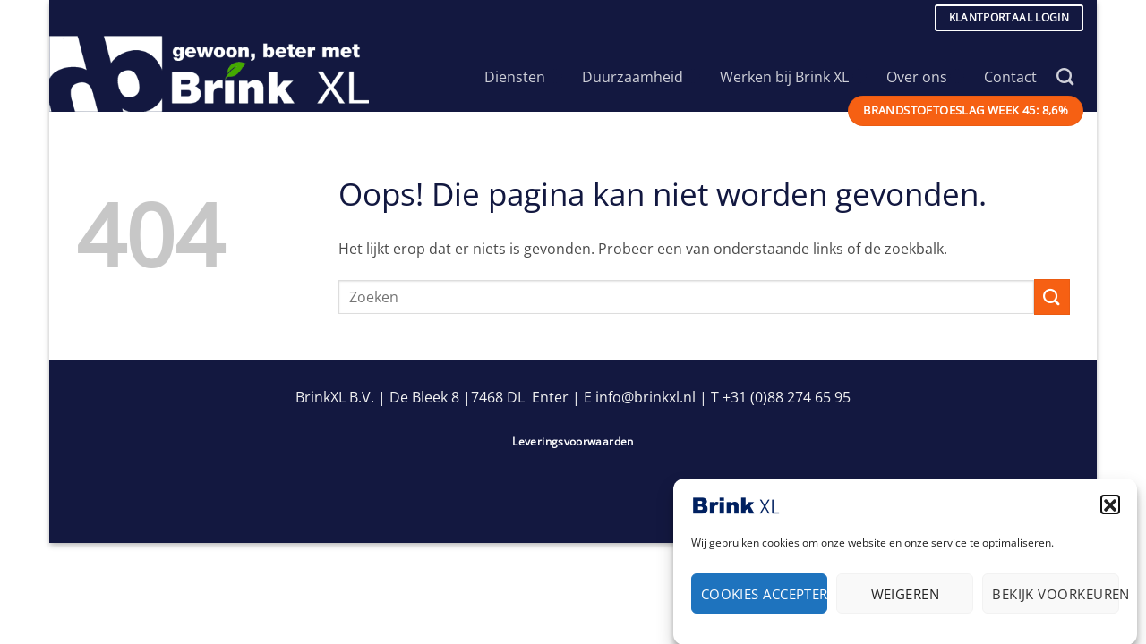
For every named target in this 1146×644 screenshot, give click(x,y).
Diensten (523, 77)
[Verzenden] (1052, 296)
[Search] (1064, 76)
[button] (1110, 508)
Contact (1010, 77)
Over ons (925, 77)
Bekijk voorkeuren (1055, 597)
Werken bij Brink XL (793, 77)
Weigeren (905, 597)
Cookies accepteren (764, 597)
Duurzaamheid (641, 77)
